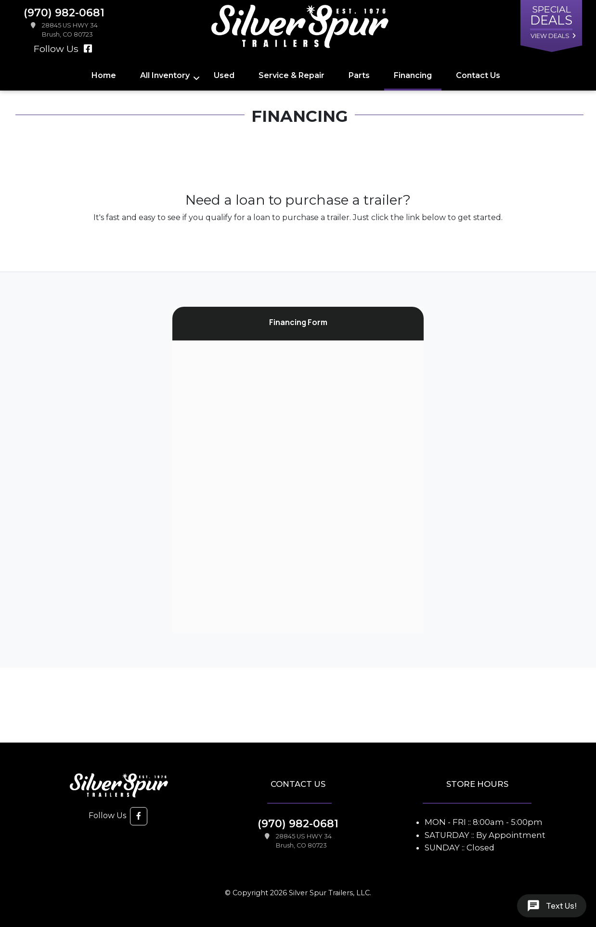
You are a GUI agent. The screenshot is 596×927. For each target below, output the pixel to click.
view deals (550, 35)
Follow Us (63, 48)
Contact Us (478, 75)
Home (103, 75)
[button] (138, 816)
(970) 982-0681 (298, 823)
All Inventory (165, 75)
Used (224, 75)
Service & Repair (291, 75)
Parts (359, 75)
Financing (413, 75)
